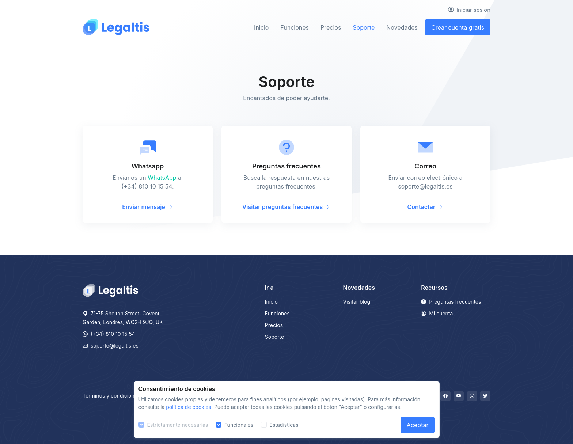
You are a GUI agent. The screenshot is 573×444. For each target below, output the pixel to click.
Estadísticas (284, 425)
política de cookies (188, 407)
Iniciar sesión (469, 9)
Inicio (261, 27)
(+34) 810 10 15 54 (109, 334)
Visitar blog (357, 302)
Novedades (402, 27)
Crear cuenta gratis (457, 27)
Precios (330, 27)
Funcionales (238, 425)
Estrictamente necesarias (177, 425)
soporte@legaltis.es (110, 345)
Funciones (294, 27)
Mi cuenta (437, 313)
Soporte (364, 27)
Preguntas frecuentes (451, 302)
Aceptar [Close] (418, 425)
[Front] (116, 27)
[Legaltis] (110, 290)
